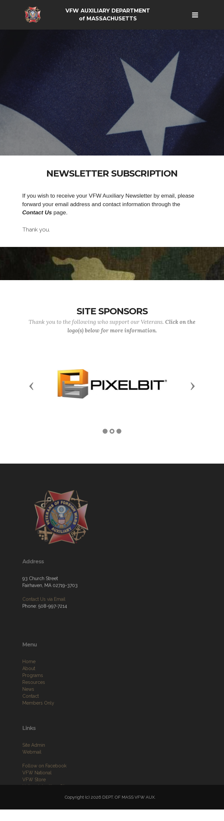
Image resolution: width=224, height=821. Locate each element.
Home (29, 679)
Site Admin (33, 761)
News (28, 707)
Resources (33, 700)
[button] (31, 385)
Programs (32, 693)
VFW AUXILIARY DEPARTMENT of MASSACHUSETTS (107, 15)
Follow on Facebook (44, 782)
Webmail (31, 768)
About (28, 686)
